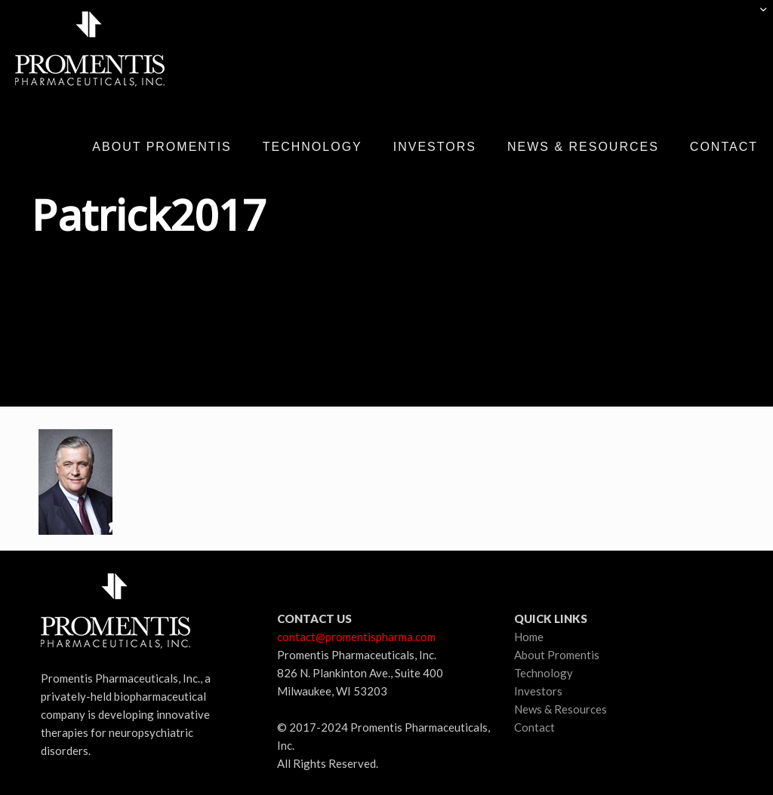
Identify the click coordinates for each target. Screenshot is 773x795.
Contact (534, 727)
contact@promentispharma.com (356, 636)
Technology (543, 673)
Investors (538, 691)
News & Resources (560, 709)
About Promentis (556, 654)
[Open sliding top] (756, 17)
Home (529, 636)
